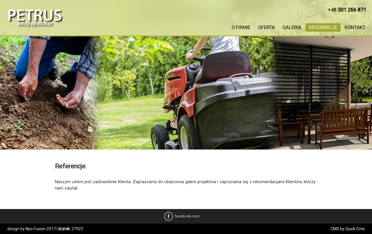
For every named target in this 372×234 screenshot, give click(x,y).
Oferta (266, 27)
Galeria (291, 27)
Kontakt (355, 27)
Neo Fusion (36, 228)
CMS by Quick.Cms (347, 228)
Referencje (323, 27)
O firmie (241, 27)
